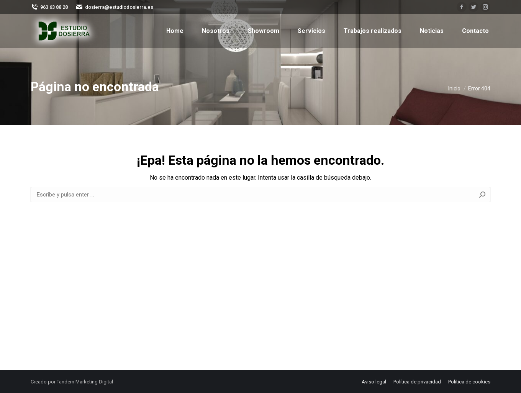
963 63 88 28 (49, 7)
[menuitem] (175, 31)
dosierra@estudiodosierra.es (114, 7)
